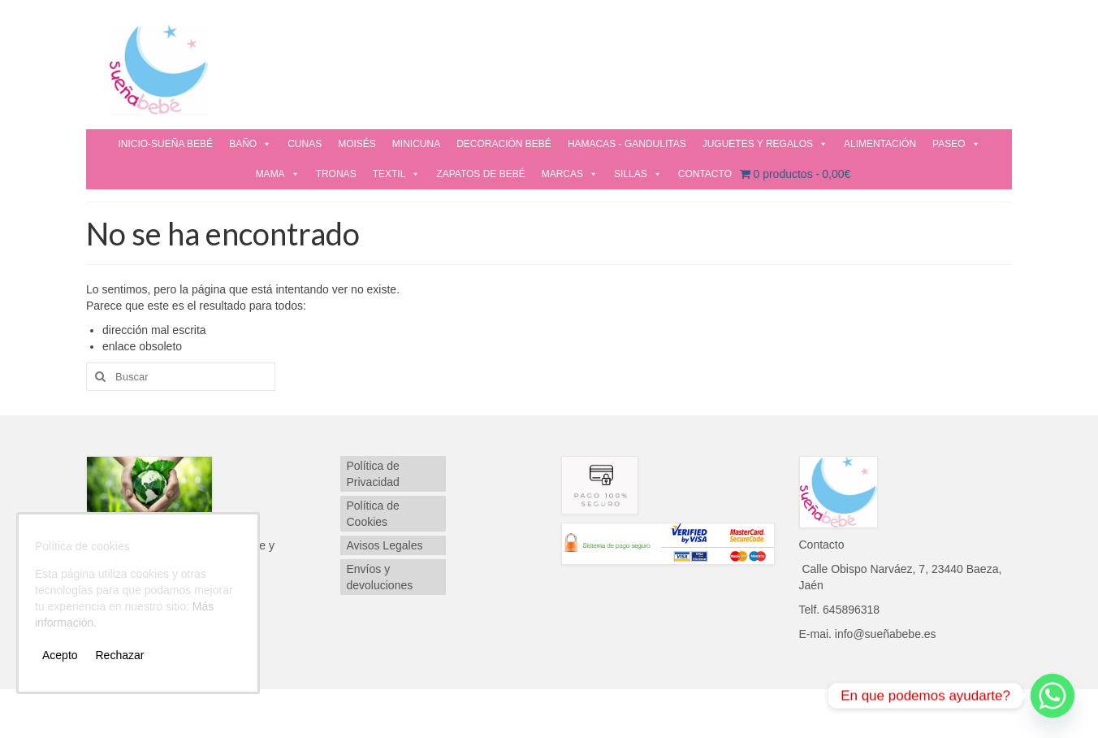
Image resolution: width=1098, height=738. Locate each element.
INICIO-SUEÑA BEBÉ (165, 144)
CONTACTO (705, 174)
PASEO (955, 144)
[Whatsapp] (1052, 696)
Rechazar (119, 655)
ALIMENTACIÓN (880, 144)
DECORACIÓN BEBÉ (503, 144)
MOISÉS (357, 144)
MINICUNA (416, 144)
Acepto (60, 655)
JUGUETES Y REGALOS (765, 144)
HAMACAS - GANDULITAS (627, 144)
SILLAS (638, 174)
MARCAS (570, 174)
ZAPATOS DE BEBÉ (480, 174)
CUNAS (304, 144)
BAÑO (250, 144)
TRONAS (336, 174)
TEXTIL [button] (397, 174)
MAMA (278, 174)
